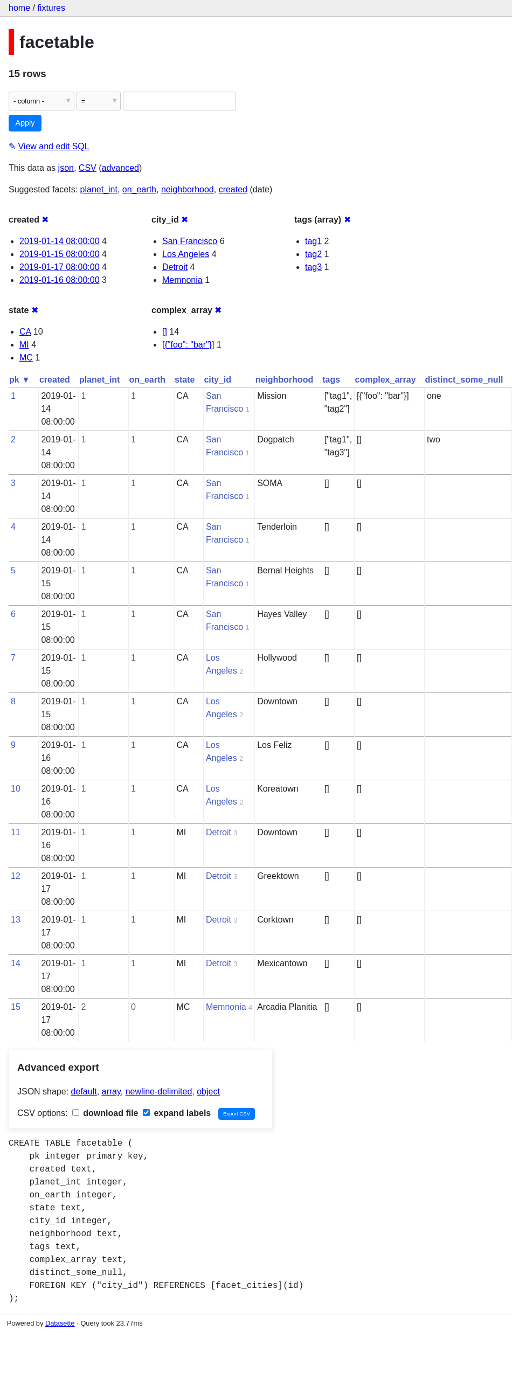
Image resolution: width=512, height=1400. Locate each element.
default (84, 1091)
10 (15, 788)
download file (105, 1113)
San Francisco (189, 241)
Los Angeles (185, 254)
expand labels (177, 1113)
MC (26, 357)
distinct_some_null (464, 379)
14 (15, 963)
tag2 (313, 254)
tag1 (313, 241)
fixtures (51, 7)
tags (331, 379)
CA (25, 331)
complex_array (385, 379)
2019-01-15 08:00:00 (59, 254)
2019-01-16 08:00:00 (59, 280)
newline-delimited (159, 1091)
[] (164, 331)
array (111, 1091)
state (185, 379)
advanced (120, 167)
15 (15, 1006)
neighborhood (187, 189)
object (208, 1091)
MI (24, 344)
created (233, 189)
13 (15, 919)
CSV (87, 167)
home (19, 7)
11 (15, 832)
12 (15, 876)
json (66, 167)
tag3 (313, 267)
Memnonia (182, 280)
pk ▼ (19, 379)
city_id (217, 379)
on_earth (139, 189)
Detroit (175, 267)
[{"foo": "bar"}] (188, 344)
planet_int (98, 189)
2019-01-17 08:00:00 (59, 267)
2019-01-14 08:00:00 (59, 241)
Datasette (60, 1323)
